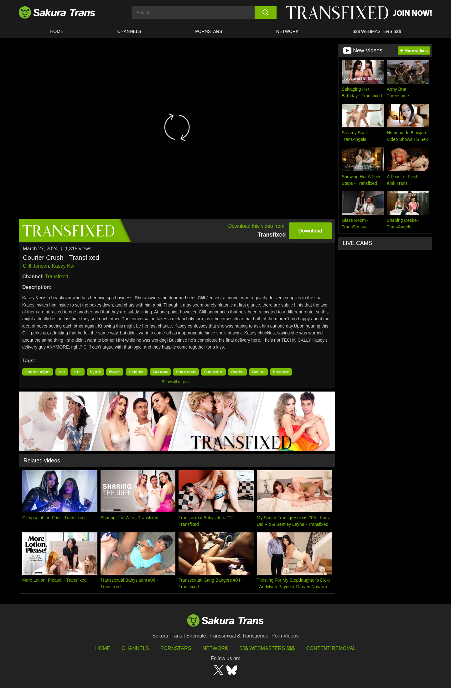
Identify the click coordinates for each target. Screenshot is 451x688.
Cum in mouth (185, 372)
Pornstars (175, 648)
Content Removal (331, 648)
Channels (135, 648)
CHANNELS (129, 31)
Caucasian (160, 372)
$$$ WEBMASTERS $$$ (377, 31)
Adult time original (37, 372)
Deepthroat (280, 372)
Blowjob (114, 372)
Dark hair (258, 372)
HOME (56, 31)
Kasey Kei (63, 266)
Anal (62, 372)
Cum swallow (213, 372)
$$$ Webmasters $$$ (267, 648)
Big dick (95, 372)
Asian (77, 372)
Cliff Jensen (36, 266)
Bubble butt (137, 372)
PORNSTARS (208, 31)
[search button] (265, 12)
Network (287, 31)
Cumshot (237, 372)
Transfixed (56, 276)
